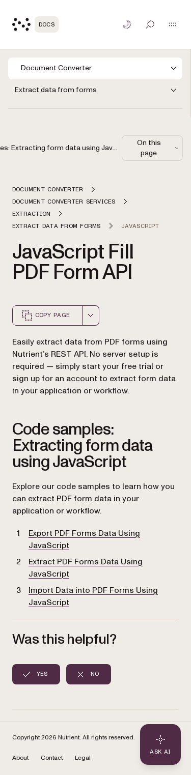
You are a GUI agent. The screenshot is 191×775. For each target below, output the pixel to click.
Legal (83, 758)
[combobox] (90, 315)
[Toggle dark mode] (127, 24)
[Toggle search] (150, 24)
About (20, 758)
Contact (52, 758)
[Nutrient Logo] (35, 24)
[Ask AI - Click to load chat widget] (160, 744)
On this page (159, 148)
